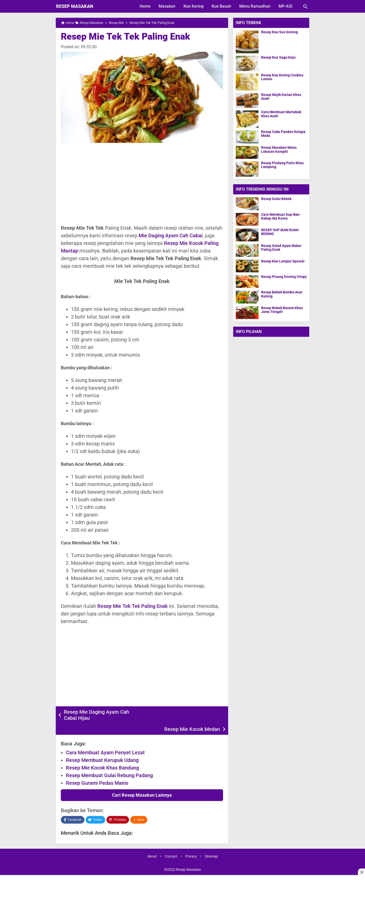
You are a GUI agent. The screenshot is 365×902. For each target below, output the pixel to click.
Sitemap (211, 845)
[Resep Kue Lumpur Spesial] (247, 265)
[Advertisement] (142, 183)
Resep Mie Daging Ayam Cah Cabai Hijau (96, 715)
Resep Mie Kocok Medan (192, 712)
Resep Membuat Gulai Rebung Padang (109, 764)
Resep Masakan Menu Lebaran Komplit (279, 149)
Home (145, 6)
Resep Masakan (74, 6)
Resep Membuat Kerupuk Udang (102, 749)
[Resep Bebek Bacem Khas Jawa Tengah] (247, 312)
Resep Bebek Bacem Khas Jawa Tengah (282, 310)
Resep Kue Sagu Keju (278, 57)
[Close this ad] (361, 872)
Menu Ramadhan (254, 6)
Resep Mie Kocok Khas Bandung (102, 757)
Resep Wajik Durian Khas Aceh (281, 97)
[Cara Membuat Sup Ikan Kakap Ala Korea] (247, 219)
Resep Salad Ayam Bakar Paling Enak (281, 248)
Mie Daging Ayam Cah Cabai (171, 235)
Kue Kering (194, 6)
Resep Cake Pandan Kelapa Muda (283, 134)
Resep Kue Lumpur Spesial (282, 261)
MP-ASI (286, 6)
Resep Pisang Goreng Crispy (284, 277)
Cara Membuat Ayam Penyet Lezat (105, 741)
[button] (138, 808)
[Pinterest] (117, 808)
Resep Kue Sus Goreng (279, 32)
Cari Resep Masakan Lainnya (142, 784)
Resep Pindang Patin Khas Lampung (282, 165)
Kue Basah (221, 6)
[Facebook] (72, 808)
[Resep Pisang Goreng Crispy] (247, 281)
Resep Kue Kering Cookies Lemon (282, 77)
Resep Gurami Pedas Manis (97, 772)
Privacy (191, 845)
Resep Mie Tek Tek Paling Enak (125, 36)
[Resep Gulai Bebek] (247, 203)
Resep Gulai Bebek (276, 199)
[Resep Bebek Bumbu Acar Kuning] (247, 296)
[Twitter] (95, 808)
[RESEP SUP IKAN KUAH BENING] (247, 234)
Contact (171, 845)
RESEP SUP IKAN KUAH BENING (280, 232)
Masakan (167, 6)
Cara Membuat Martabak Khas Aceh (281, 114)
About (152, 845)
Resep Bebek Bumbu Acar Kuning (281, 294)
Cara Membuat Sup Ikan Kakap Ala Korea (280, 216)
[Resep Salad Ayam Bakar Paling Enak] (247, 250)
